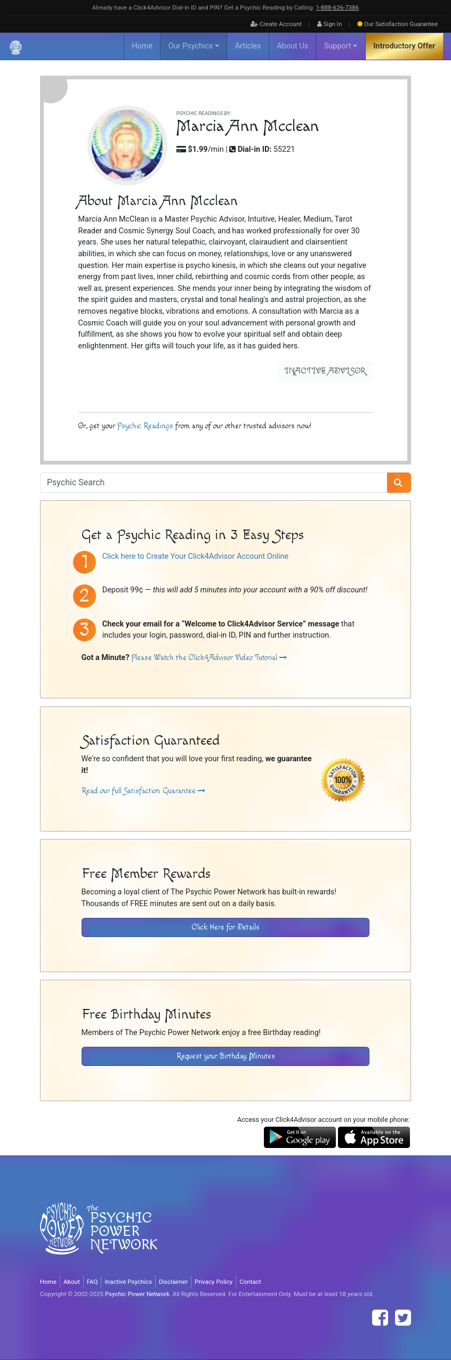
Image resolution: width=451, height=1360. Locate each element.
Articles (248, 46)
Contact (250, 1281)
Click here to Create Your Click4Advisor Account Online (195, 556)
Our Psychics (190, 46)
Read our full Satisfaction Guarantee (143, 790)
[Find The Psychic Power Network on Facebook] (380, 1318)
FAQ (92, 1281)
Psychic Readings (145, 425)
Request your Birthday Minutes (225, 1056)
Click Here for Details (226, 927)
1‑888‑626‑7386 (337, 7)
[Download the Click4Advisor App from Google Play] (300, 1136)
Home (142, 46)
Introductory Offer (404, 46)
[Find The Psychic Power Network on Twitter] (403, 1318)
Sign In (329, 24)
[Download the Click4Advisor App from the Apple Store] (374, 1136)
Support (337, 46)
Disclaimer (173, 1281)
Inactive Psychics (128, 1281)
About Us (292, 46)
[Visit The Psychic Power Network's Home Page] (98, 1237)
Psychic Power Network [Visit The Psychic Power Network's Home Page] (137, 1294)
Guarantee (397, 24)
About (71, 1281)
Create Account (276, 24)
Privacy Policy (213, 1281)
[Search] (399, 483)
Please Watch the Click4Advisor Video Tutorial (209, 657)
